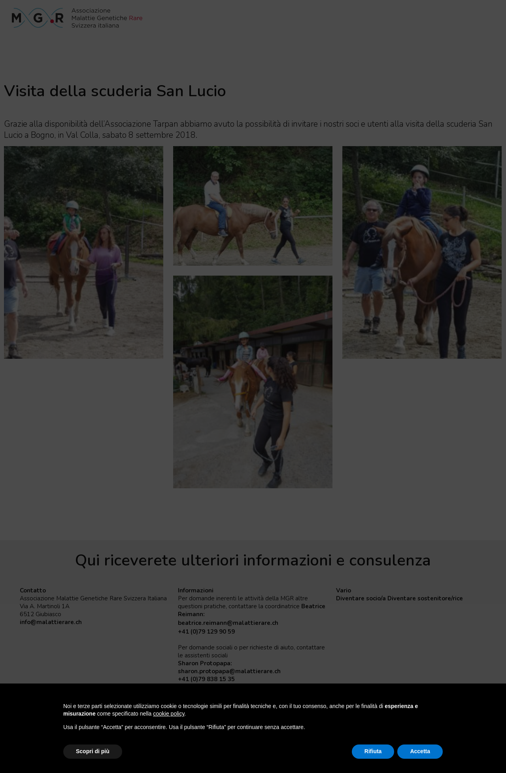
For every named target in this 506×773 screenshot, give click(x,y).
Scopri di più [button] (93, 751)
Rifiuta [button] (373, 751)
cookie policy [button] (168, 713)
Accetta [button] (420, 751)
